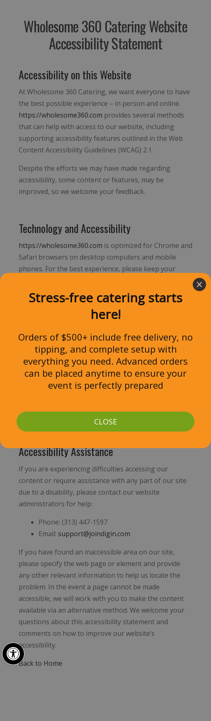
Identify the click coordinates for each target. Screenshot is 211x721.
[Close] (199, 284)
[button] (13, 654)
